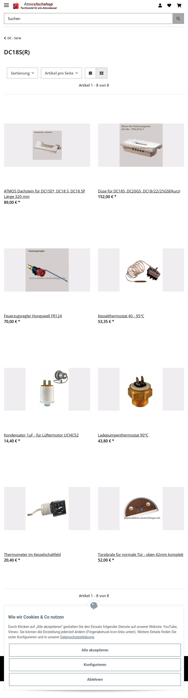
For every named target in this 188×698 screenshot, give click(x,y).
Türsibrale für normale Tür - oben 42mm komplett (140, 554)
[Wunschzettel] (169, 5)
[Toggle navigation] (6, 3)
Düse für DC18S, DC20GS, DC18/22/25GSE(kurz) (139, 191)
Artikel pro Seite (59, 73)
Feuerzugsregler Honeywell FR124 (33, 315)
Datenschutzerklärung (77, 637)
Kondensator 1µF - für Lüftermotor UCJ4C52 (41, 435)
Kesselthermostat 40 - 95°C (121, 315)
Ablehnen (95, 679)
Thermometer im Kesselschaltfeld (32, 554)
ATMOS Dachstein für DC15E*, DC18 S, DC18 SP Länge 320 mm (44, 194)
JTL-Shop (102, 692)
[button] (160, 5)
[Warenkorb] (179, 5)
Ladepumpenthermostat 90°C (123, 435)
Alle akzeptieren (95, 650)
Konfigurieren (95, 664)
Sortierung (20, 73)
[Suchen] (88, 18)
